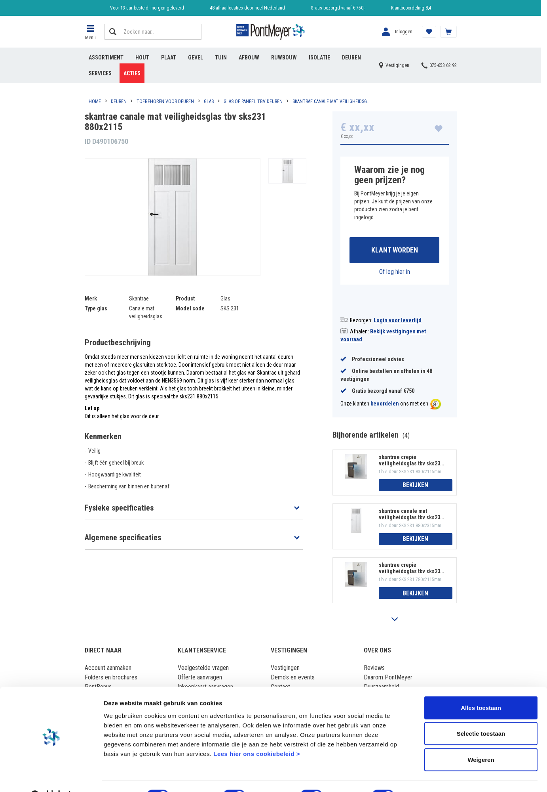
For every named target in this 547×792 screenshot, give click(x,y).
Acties (132, 73)
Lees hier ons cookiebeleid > (256, 734)
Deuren (351, 57)
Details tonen (427, 776)
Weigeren (480, 740)
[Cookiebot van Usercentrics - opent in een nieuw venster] (51, 776)
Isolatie (319, 57)
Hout (142, 57)
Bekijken (415, 486)
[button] (91, 31)
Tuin (221, 57)
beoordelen (384, 404)
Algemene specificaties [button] (123, 537)
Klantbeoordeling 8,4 (411, 8)
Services (100, 73)
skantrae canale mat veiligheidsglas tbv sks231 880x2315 (411, 514)
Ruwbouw (284, 57)
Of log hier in (394, 272)
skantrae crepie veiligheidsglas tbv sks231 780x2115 (411, 568)
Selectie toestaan (481, 714)
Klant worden (394, 250)
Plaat (168, 57)
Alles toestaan (481, 688)
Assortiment (106, 57)
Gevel (195, 57)
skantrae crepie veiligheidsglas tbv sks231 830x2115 (411, 460)
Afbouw (249, 57)
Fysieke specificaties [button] (119, 508)
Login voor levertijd (398, 321)
